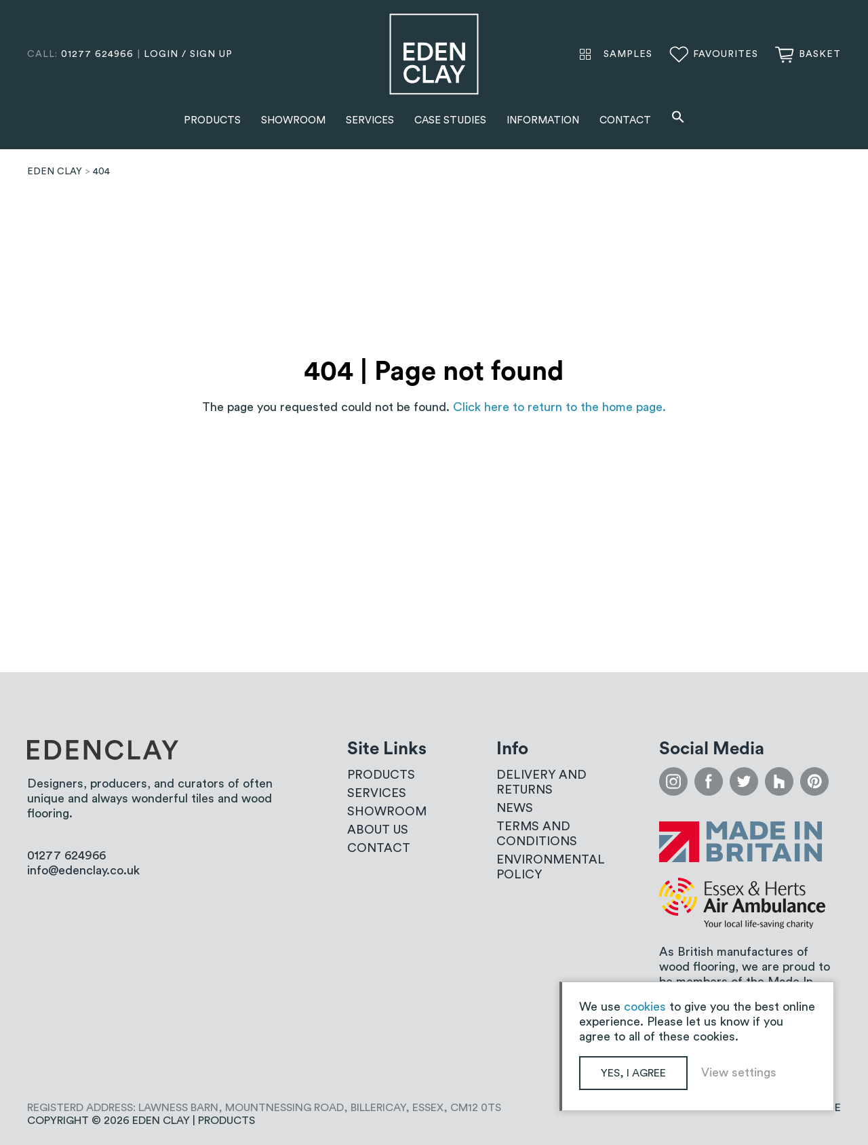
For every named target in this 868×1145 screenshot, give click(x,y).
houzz (779, 781)
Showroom (293, 120)
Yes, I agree (633, 1073)
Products (212, 120)
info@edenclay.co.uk (83, 870)
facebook (708, 781)
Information (543, 120)
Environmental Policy (550, 866)
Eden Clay (434, 54)
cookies (645, 1007)
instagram (673, 781)
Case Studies (450, 120)
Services (370, 120)
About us (377, 829)
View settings (738, 1072)
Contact (625, 120)
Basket (820, 54)
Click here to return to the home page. (559, 407)
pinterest (814, 781)
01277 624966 (97, 54)
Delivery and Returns (541, 782)
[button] (678, 119)
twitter (744, 781)
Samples (628, 54)
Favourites (725, 54)
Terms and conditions (536, 833)
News (514, 808)
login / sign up (188, 54)
